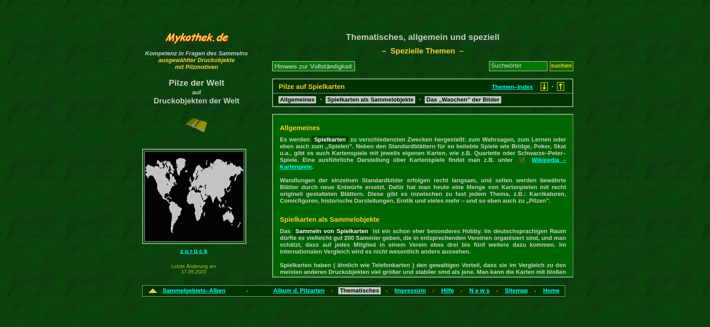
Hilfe (447, 290)
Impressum (410, 290)
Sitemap (516, 290)
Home (551, 290)
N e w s (479, 290)
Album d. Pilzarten (298, 290)
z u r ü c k (193, 251)
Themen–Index (512, 86)
